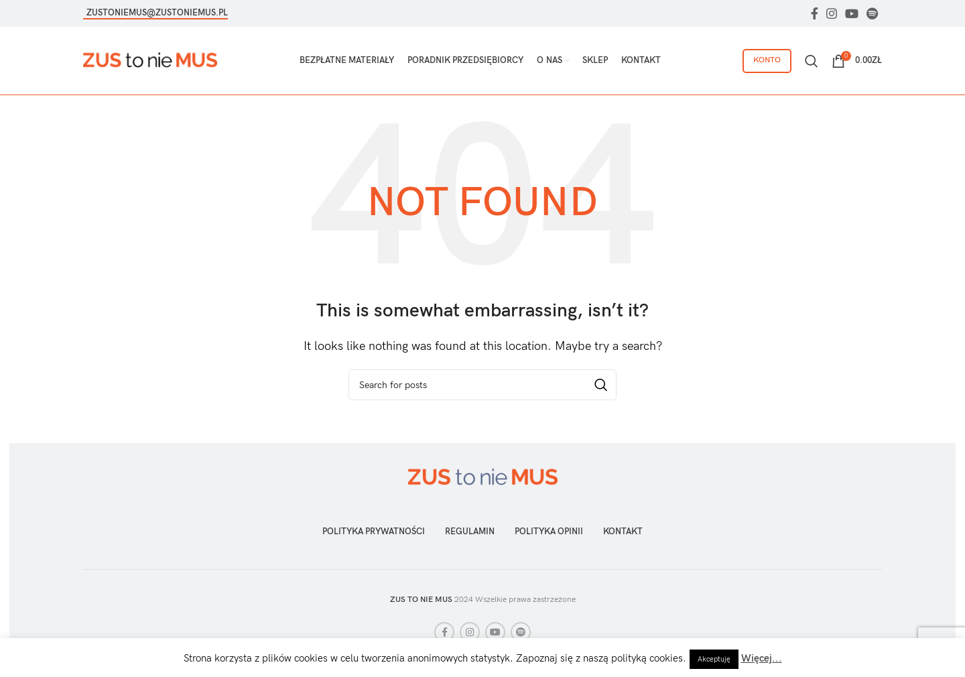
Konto (767, 61)
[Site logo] (150, 61)
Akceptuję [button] (714, 659)
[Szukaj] (811, 62)
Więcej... (761, 658)
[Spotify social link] (872, 13)
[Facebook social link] (814, 13)
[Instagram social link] (831, 13)
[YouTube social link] (851, 13)
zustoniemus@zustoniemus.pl (157, 13)
